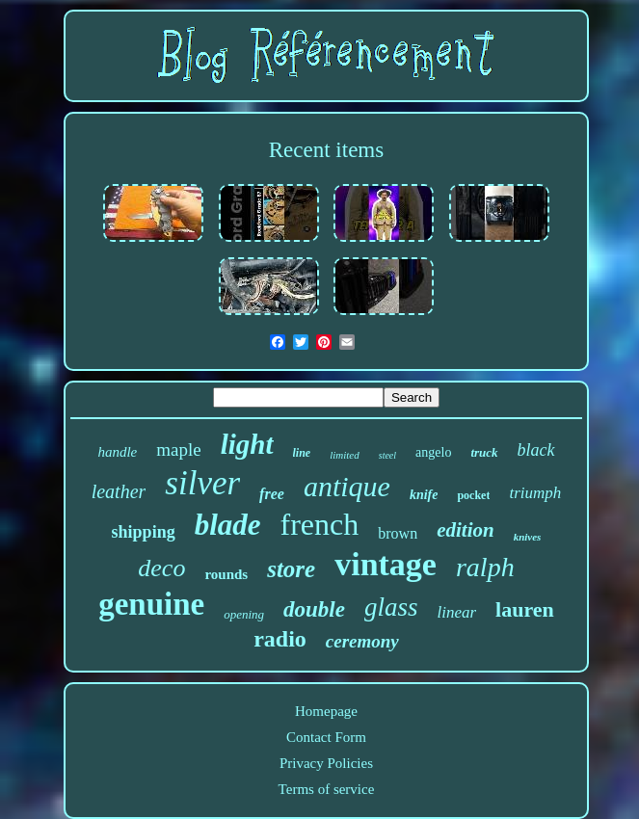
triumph (535, 493)
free (271, 494)
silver (202, 483)
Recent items (326, 150)
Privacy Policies (326, 763)
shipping (143, 532)
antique (347, 486)
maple (178, 449)
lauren (524, 609)
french (319, 524)
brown (397, 533)
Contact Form (326, 737)
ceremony (362, 641)
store (291, 569)
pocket (473, 495)
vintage (385, 564)
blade (228, 525)
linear (457, 612)
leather (119, 491)
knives (528, 536)
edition (465, 530)
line (302, 453)
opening (244, 614)
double (314, 609)
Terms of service (327, 789)
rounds (226, 574)
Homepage (326, 711)
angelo (433, 452)
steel (387, 455)
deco (161, 568)
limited (344, 455)
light (247, 444)
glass (391, 607)
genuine (151, 604)
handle (117, 452)
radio (279, 638)
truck (483, 452)
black (536, 450)
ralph (485, 567)
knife (424, 495)
